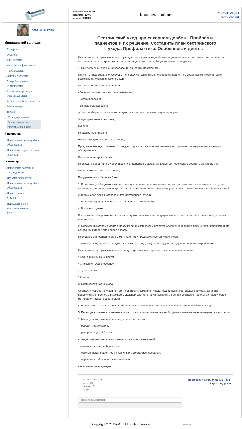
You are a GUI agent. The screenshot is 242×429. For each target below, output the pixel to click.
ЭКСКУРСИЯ (230, 17)
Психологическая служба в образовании (23, 142)
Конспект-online (155, 14)
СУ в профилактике (18, 117)
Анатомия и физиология (21, 65)
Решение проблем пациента (23, 101)
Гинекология (14, 59)
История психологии (19, 177)
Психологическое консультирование (17, 206)
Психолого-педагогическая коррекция (23, 152)
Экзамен (12, 54)
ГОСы (10, 213)
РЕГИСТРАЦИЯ (228, 12)
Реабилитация (15, 106)
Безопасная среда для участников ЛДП (19, 93)
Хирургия (13, 49)
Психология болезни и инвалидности (20, 170)
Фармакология (15, 70)
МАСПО (12, 198)
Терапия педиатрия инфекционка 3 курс (19, 124)
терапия (11, 111)
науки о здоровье (220, 383)
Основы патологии (18, 75)
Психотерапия (15, 193)
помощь (186, 424)
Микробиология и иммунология (17, 83)
